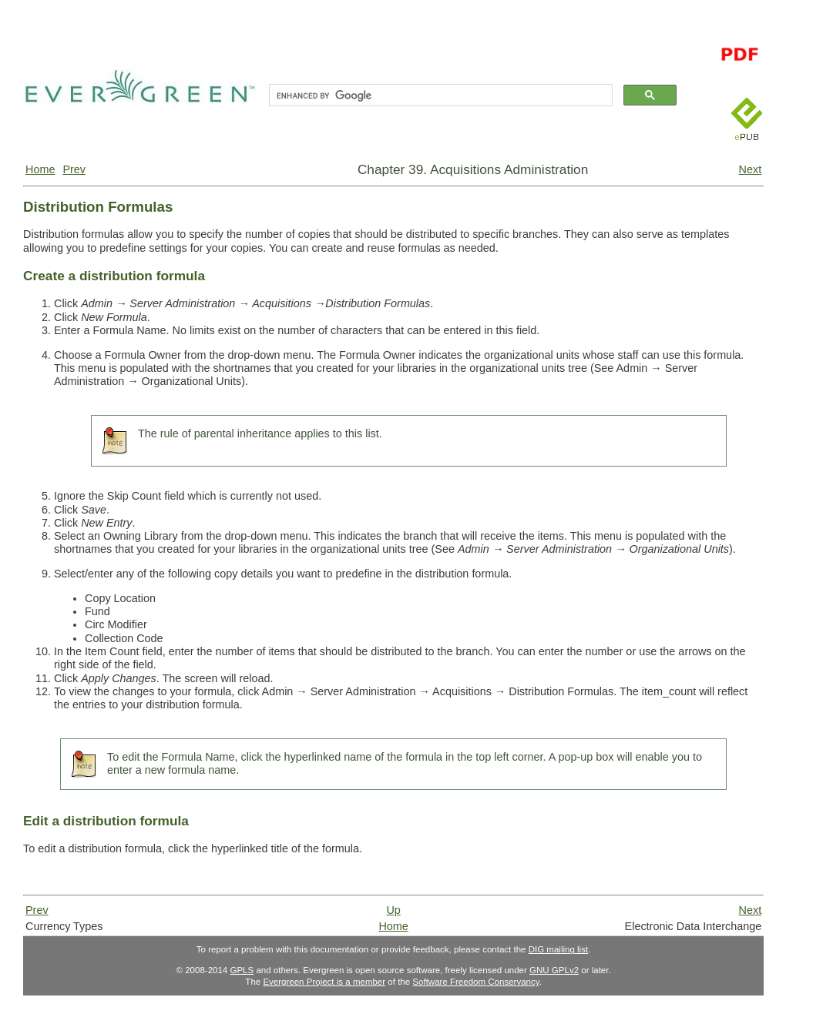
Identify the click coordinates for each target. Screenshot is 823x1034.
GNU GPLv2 (554, 970)
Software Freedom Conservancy (475, 981)
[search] (439, 95)
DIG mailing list (558, 949)
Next (750, 169)
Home (40, 169)
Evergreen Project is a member (324, 981)
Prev (74, 169)
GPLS (242, 970)
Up (393, 910)
